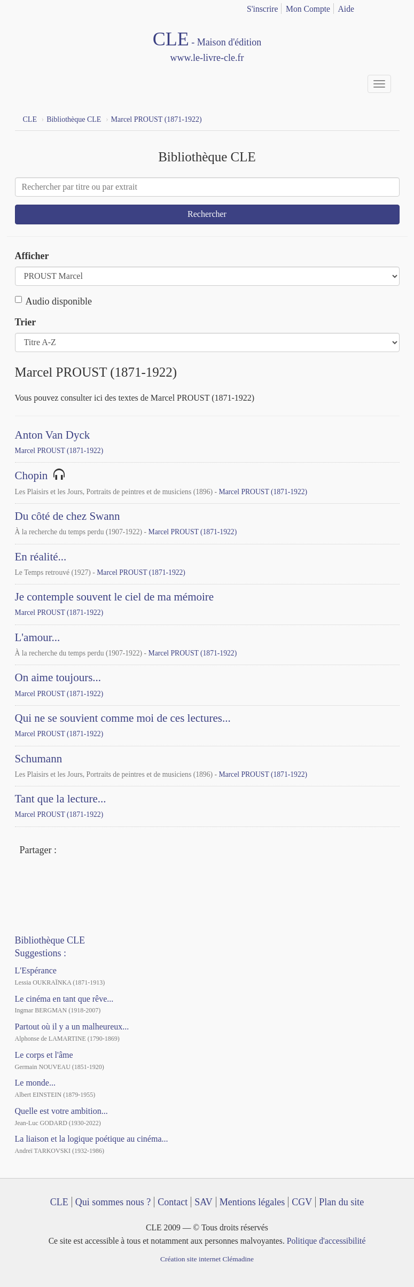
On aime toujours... (58, 677)
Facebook (67, 851)
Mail (106, 851)
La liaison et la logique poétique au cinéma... (91, 1138)
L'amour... (37, 637)
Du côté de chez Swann (67, 516)
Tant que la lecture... (60, 798)
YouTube (47, 878)
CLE (59, 1202)
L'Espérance (36, 970)
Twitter (87, 851)
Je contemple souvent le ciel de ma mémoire (114, 596)
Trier (25, 322)
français (376, 7)
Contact (173, 1202)
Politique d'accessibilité (326, 1240)
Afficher (32, 256)
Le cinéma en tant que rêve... (64, 998)
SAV (203, 1202)
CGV (302, 1202)
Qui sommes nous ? (113, 1202)
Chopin (31, 475)
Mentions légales (252, 1202)
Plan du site (341, 1202)
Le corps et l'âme (44, 1054)
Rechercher (207, 214)
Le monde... (35, 1082)
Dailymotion (67, 878)
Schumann (39, 758)
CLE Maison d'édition (207, 47)
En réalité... (41, 556)
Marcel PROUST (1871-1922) (59, 451)
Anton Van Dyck (52, 434)
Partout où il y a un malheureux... (72, 1026)
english (393, 7)
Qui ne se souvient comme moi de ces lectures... (123, 718)
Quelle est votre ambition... (61, 1111)
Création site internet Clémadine (207, 1259)
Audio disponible (53, 301)
